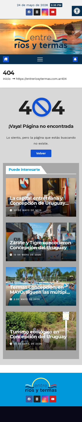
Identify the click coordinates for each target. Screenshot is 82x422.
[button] (77, 11)
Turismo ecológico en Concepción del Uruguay (38, 334)
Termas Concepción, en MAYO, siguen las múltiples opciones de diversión (41, 292)
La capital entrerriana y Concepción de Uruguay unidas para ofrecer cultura (41, 203)
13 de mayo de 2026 (27, 254)
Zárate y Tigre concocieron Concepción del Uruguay (40, 245)
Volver (41, 153)
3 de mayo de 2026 (27, 299)
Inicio (7, 79)
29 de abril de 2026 (28, 343)
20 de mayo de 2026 (28, 210)
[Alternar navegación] (40, 59)
